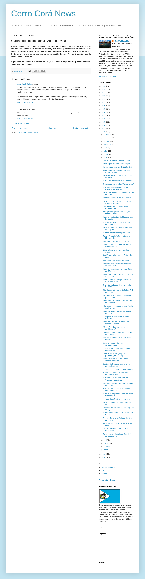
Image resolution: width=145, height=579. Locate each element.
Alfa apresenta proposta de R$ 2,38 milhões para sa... (116, 213)
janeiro (106, 450)
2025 (104, 89)
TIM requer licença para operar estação (117, 160)
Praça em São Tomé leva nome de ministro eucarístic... (116, 323)
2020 (104, 106)
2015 (104, 122)
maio (106, 158)
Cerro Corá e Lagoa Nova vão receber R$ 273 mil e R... (117, 286)
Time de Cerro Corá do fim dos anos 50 (117, 399)
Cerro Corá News (43, 13)
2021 (104, 102)
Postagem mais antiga (81, 128)
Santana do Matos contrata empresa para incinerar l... (116, 365)
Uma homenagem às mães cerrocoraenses (113, 344)
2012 (104, 132)
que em (104, 473)
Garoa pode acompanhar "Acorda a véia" (118, 184)
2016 (104, 119)
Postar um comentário (23, 123)
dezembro (108, 135)
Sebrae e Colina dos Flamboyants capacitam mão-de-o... (115, 360)
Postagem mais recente (20, 128)
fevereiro (107, 447)
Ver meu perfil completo (108, 76)
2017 (104, 116)
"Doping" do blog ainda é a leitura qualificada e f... (115, 328)
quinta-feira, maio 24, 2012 (27, 102)
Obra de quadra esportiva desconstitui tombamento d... (117, 223)
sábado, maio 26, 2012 (25, 118)
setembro (107, 144)
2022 (104, 99)
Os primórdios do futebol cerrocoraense (118, 369)
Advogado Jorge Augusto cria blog (116, 260)
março (106, 443)
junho (106, 154)
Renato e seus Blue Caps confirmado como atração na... (117, 281)
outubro (107, 141)
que (102, 470)
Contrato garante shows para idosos (116, 233)
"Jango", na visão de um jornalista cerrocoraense (115, 430)
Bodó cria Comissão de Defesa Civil (116, 241)
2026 (104, 86)
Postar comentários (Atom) (28, 132)
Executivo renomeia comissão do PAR (117, 198)
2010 (104, 457)
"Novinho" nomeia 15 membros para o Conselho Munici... (117, 202)
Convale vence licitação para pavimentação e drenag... (114, 355)
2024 (104, 93)
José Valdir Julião (24, 84)
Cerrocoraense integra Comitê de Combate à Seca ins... (115, 379)
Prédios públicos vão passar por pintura (118, 164)
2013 (104, 129)
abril (105, 440)
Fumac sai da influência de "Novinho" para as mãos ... (117, 435)
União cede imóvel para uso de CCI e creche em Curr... (117, 171)
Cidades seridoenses (109, 468)
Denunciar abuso (107, 480)
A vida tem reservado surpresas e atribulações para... (115, 374)
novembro (108, 138)
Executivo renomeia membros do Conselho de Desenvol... (115, 188)
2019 (104, 109)
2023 (104, 96)
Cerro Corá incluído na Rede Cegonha (117, 181)
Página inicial (51, 128)
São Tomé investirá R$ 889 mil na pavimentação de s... (115, 207)
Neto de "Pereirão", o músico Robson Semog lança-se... (117, 246)
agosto (106, 148)
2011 (104, 454)
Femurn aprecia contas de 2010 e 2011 (117, 167)
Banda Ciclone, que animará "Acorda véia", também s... (117, 389)
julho (106, 151)
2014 (104, 125)
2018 (104, 112)
